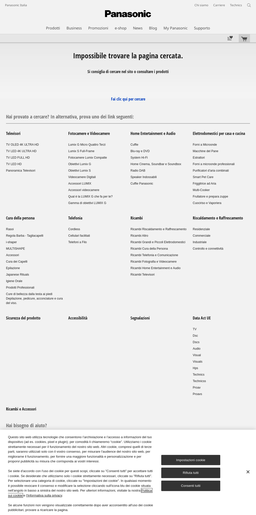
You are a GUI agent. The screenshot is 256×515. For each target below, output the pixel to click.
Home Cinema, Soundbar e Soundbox (155, 164)
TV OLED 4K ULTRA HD (22, 144)
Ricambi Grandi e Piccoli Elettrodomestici (157, 242)
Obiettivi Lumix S (79, 170)
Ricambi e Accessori (21, 409)
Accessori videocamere (83, 190)
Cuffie (134, 144)
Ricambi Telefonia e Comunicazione (154, 255)
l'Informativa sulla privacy (44, 495)
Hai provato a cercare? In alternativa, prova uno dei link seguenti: (70, 116)
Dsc (195, 335)
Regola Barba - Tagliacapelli (24, 235)
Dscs (196, 342)
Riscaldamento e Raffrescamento (218, 218)
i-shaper (11, 242)
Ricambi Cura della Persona (149, 248)
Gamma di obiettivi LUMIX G (87, 203)
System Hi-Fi (139, 157)
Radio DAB (137, 170)
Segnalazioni (140, 318)
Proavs (197, 394)
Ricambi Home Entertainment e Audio (155, 268)
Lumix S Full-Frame (81, 151)
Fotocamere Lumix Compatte (87, 157)
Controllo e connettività (208, 248)
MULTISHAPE (15, 248)
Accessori (12, 255)
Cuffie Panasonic (141, 183)
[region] (128, 472)
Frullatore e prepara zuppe (210, 196)
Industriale (199, 242)
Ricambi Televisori (142, 274)
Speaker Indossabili (143, 177)
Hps (195, 368)
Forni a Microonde (205, 144)
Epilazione (13, 268)
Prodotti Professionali (20, 287)
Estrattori (199, 157)
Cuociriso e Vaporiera (207, 203)
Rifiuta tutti (190, 473)
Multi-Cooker (201, 190)
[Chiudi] (248, 471)
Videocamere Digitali (82, 177)
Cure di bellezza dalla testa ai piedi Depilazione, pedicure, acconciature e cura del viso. (34, 298)
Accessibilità (77, 318)
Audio (196, 348)
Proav (196, 387)
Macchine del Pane (205, 151)
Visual (197, 355)
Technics (198, 374)
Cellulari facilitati (79, 235)
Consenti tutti (190, 486)
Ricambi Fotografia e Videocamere (153, 261)
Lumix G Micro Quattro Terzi (87, 144)
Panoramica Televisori (20, 170)
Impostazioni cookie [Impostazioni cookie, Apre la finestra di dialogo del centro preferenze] (191, 460)
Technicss (199, 381)
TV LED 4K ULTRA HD (21, 151)
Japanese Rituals (17, 274)
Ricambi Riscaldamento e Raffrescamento (158, 229)
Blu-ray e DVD (140, 151)
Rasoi (10, 229)
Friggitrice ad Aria (204, 183)
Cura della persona (20, 218)
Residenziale (201, 229)
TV (194, 329)
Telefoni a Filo (77, 242)
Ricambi (136, 218)
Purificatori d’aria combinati (211, 170)
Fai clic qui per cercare (128, 99)
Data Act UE (202, 318)
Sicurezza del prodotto (23, 318)
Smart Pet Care (203, 177)
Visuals (197, 361)
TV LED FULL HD (18, 157)
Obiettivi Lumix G (79, 164)
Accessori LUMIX (79, 183)
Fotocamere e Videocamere (89, 133)
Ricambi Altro (139, 235)
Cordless (74, 229)
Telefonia (75, 218)
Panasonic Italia (16, 5)
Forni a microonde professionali (213, 164)
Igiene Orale (14, 281)
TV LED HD (14, 164)
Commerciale (201, 235)
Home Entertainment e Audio (153, 133)
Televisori (13, 133)
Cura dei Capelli (16, 261)
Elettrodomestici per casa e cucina (219, 133)
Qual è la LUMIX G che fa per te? (90, 196)
